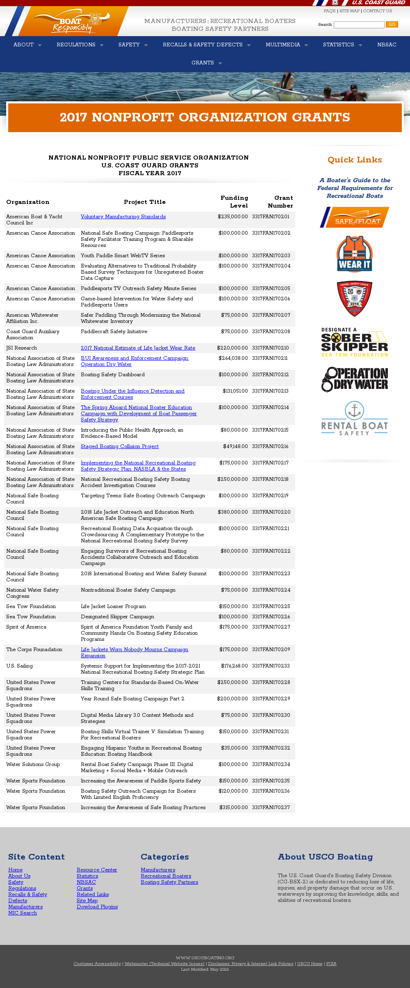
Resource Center (97, 870)
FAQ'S (330, 11)
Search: (325, 24)
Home (15, 870)
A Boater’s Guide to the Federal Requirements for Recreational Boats (354, 188)
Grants (85, 888)
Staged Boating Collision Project (120, 447)
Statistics (87, 876)
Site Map (87, 901)
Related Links (93, 895)
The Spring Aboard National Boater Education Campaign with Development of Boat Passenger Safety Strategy (139, 414)
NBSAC (86, 882)
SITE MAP (349, 11)
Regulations (22, 888)
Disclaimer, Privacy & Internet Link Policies (251, 964)
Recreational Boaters (253, 21)
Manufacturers (175, 21)
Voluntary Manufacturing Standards (123, 217)
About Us (19, 876)
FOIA (331, 964)
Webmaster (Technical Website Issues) (165, 964)
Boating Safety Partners (220, 29)
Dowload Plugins (97, 907)
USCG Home (310, 964)
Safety (15, 882)
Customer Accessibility (97, 964)
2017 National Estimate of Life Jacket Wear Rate (138, 348)
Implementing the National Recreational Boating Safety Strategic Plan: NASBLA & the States (138, 466)
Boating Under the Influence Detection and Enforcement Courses (132, 394)
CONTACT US (377, 11)
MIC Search (22, 913)
